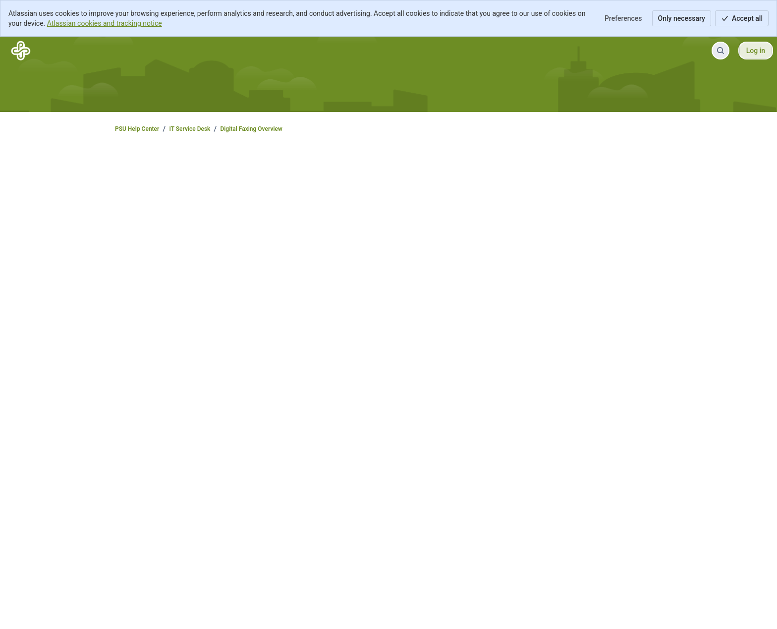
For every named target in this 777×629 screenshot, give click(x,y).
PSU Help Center (137, 128)
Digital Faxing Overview (251, 128)
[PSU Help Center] (21, 50)
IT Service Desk (189, 128)
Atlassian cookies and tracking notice (104, 23)
